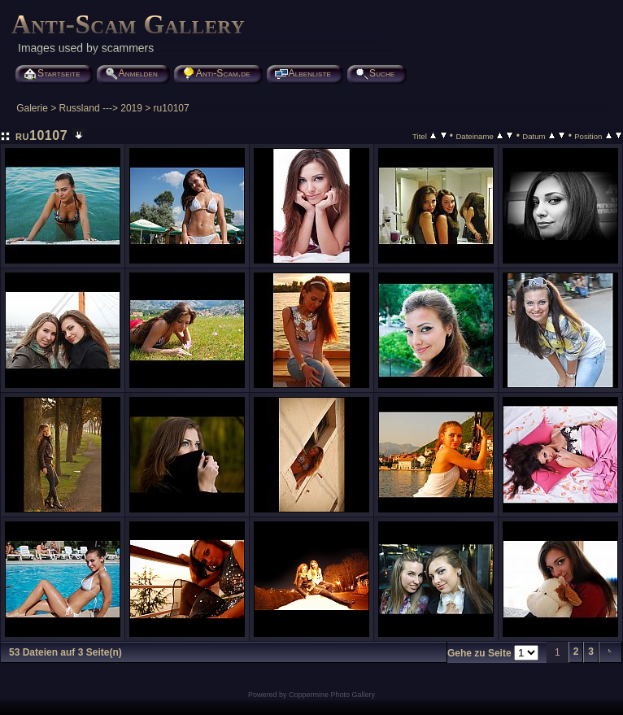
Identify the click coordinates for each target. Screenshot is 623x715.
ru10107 (172, 108)
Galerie (32, 108)
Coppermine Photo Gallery (332, 695)
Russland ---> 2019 (100, 108)
